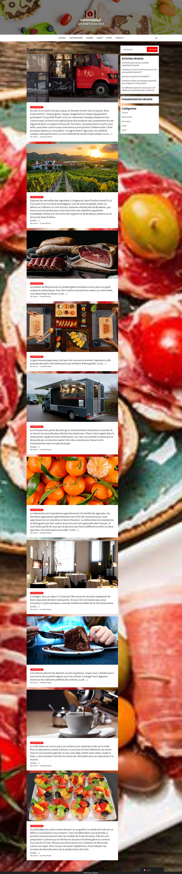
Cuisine (89, 38)
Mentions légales (91, 873)
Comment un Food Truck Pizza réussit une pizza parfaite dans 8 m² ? (139, 70)
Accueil (62, 38)
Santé (100, 38)
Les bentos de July (91, 24)
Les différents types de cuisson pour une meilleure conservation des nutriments (138, 89)
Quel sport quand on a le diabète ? (136, 76)
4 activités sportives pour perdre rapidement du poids (135, 64)
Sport (109, 38)
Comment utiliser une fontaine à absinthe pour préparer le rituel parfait (139, 82)
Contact (119, 38)
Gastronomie (76, 38)
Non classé (126, 121)
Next (33, 866)
